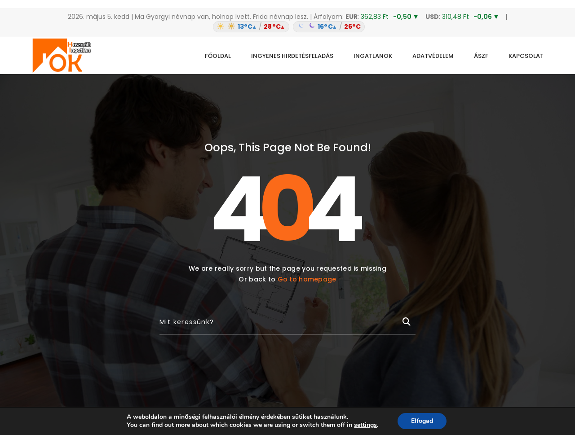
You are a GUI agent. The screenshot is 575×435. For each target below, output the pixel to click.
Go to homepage (307, 279)
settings (365, 425)
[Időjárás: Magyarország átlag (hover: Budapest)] (287, 26)
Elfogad (422, 421)
